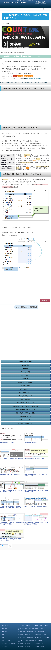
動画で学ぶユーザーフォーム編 (25, 402)
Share (4, 546)
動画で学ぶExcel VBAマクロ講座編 (25, 413)
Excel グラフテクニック (41, 625)
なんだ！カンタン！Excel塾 (15, 2)
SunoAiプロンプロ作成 (40, 1)
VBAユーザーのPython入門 (25, 382)
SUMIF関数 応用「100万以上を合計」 (10, 474)
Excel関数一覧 (39, 643)
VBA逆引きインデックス (25, 392)
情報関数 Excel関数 (24, 643)
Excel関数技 (5, 646)
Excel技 (4, 634)
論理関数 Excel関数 (24, 634)
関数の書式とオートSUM (7, 442)
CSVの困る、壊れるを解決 (40, 3)
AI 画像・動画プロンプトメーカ (41, 2)
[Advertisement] (25, 285)
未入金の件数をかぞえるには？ (31, 82)
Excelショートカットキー (26, 419)
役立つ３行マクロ (26, 375)
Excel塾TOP (5, 625)
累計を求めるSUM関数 (31, 442)
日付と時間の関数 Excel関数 (26, 629)
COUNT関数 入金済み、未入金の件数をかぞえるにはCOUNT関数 (12, 523)
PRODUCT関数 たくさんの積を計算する (36, 506)
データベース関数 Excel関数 (26, 641)
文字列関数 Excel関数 (24, 625)
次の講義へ (45, 300)
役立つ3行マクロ (39, 631)
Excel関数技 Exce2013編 (8, 643)
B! (10, 546)
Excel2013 (4, 637)
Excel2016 (4, 631)
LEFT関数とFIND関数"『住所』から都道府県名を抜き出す (36, 491)
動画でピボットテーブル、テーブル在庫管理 (25, 406)
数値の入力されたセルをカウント (10, 82)
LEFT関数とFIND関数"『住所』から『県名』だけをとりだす (11, 491)
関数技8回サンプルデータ (34, 78)
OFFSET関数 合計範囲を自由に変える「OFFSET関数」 (10, 539)
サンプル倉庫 (39, 640)
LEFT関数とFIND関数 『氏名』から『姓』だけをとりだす (36, 475)
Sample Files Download (25, 361)
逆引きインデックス (25, 389)
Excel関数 (25, 368)
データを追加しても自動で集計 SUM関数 (11, 458)
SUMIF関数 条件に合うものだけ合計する (36, 458)
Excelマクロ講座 (25, 372)
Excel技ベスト (26, 378)
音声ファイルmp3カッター (25, 423)
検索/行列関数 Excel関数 (25, 631)
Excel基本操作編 (25, 385)
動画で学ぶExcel (25, 399)
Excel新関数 (25, 365)
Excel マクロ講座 (40, 628)
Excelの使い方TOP (25, 416)
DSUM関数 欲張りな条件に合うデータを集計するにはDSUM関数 (36, 523)
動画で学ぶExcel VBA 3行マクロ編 (25, 409)
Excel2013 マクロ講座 (41, 634)
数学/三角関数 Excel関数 (25, 637)
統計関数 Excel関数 (24, 646)
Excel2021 (4, 628)
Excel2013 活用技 (6, 640)
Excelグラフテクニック (25, 396)
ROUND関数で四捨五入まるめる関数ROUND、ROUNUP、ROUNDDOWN (10, 507)
